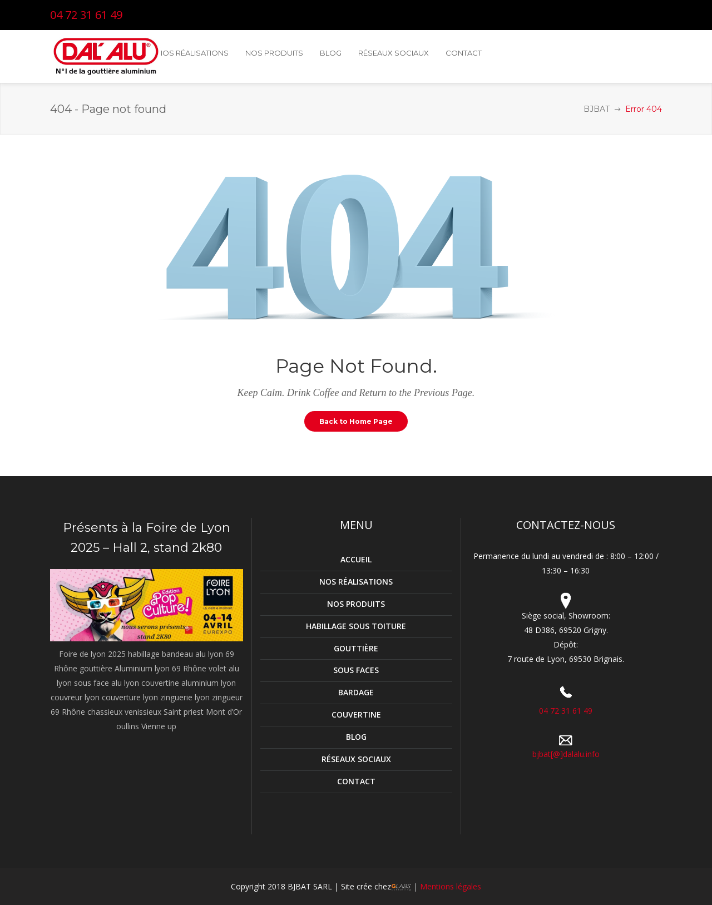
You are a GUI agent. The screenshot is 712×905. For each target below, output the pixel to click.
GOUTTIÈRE (356, 648)
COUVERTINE (356, 714)
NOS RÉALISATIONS (356, 581)
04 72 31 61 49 (86, 14)
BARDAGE (356, 692)
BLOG (356, 736)
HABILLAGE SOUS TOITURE (356, 626)
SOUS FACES (356, 670)
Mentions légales (449, 886)
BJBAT (597, 109)
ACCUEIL (356, 559)
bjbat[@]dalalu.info (566, 754)
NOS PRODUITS (356, 604)
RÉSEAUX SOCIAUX (356, 759)
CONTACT (356, 781)
